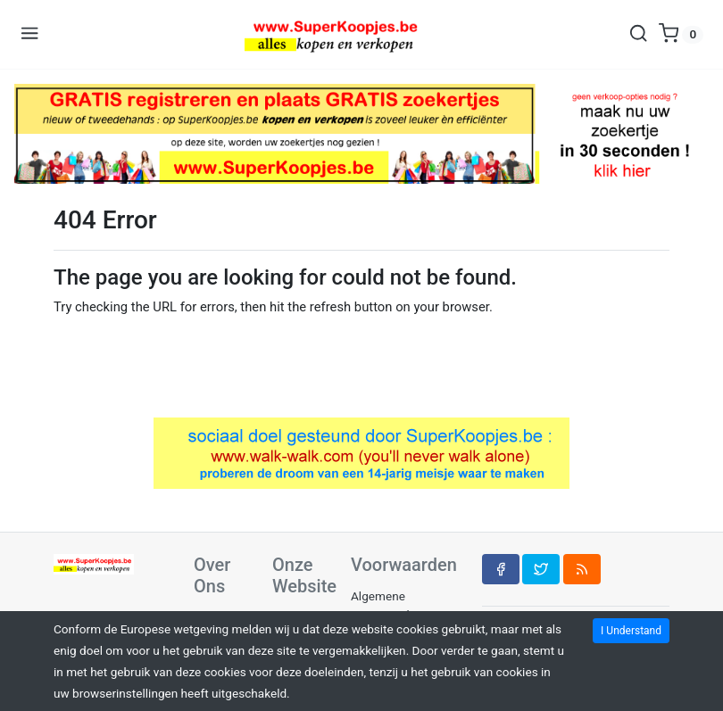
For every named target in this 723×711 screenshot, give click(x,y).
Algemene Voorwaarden (386, 605)
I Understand (631, 630)
